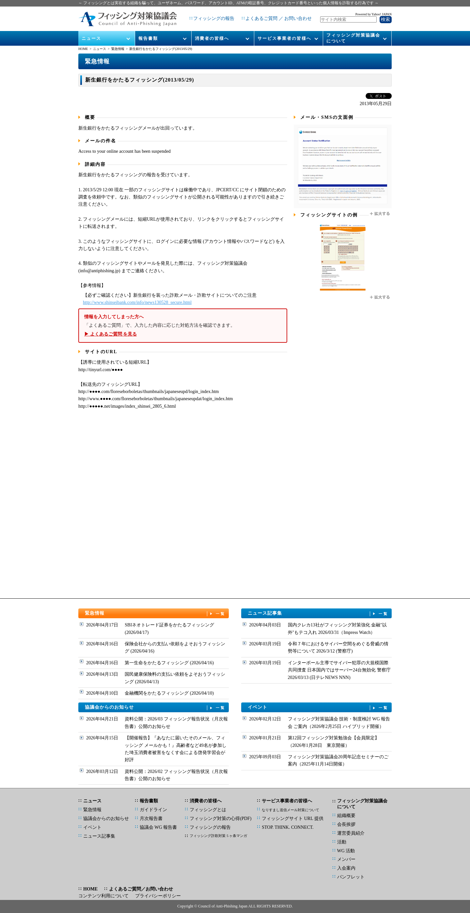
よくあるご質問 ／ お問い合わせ (276, 16)
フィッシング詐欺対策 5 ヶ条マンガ (218, 836)
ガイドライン (153, 809)
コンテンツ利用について (103, 895)
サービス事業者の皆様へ (284, 33)
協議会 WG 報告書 (158, 827)
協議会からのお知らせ (155, 707)
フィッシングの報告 (211, 16)
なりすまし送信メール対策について (290, 810)
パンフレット (351, 876)
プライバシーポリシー (158, 895)
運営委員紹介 (351, 833)
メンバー (346, 859)
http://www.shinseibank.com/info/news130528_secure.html (137, 302)
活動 (341, 842)
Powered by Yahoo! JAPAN (373, 11)
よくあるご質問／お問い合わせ (141, 889)
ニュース (92, 33)
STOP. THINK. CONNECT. (287, 827)
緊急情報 (117, 49)
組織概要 (346, 815)
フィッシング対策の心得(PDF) (220, 818)
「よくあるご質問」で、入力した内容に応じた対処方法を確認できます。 (182, 326)
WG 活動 (346, 850)
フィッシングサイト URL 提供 (292, 818)
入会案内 (346, 868)
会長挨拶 (346, 824)
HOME (83, 49)
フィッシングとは (208, 809)
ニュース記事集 (318, 613)
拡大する (380, 214)
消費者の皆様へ (212, 33)
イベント (318, 707)
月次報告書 (151, 818)
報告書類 (148, 33)
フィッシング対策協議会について (353, 33)
